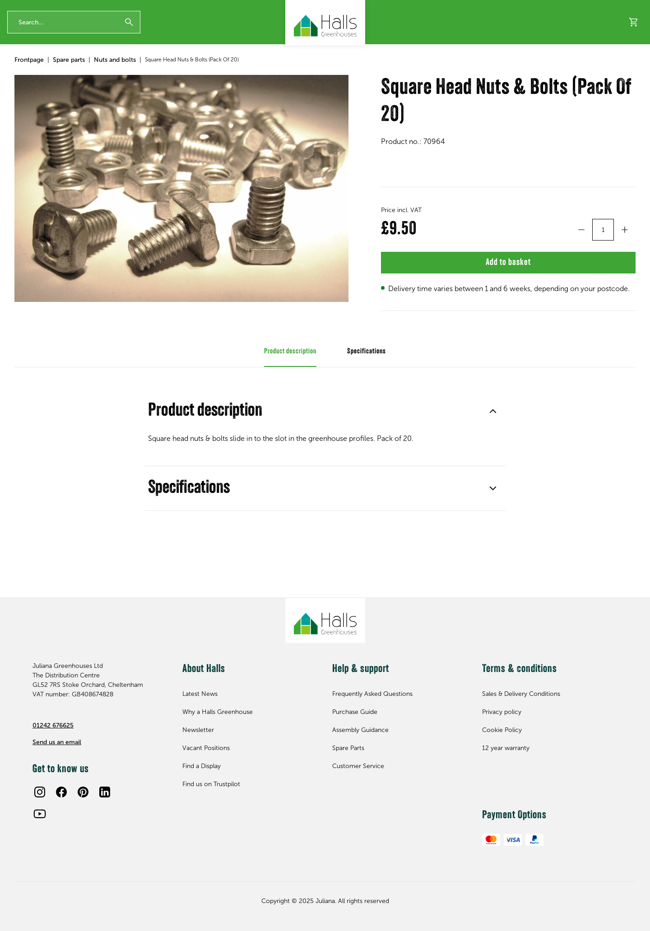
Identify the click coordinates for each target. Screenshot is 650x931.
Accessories (100, 70)
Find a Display (569, 69)
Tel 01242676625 (426, 7)
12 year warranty (27, 8)
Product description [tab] (290, 402)
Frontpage (29, 103)
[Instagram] (39, 792)
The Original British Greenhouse (101, 8)
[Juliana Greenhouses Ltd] (325, 22)
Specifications (325, 539)
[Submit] (129, 37)
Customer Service (358, 766)
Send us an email (56, 742)
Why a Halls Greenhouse (217, 712)
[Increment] (625, 273)
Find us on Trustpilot (211, 784)
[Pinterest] (83, 792)
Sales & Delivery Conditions (521, 694)
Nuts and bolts (115, 103)
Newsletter (476, 7)
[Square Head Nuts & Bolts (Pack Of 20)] (181, 231)
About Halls (448, 69)
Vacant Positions (206, 748)
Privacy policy (501, 712)
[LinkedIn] (105, 792)
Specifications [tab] (366, 402)
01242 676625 (53, 725)
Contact (514, 7)
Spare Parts (348, 748)
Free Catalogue (557, 7)
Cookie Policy (502, 730)
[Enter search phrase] (74, 37)
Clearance (220, 69)
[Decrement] (581, 273)
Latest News (200, 694)
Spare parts (164, 70)
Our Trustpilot (171, 8)
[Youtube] (39, 813)
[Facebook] (61, 792)
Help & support (506, 69)
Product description (325, 462)
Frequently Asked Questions (372, 694)
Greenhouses (34, 70)
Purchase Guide (354, 712)
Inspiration (625, 69)
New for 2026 (273, 69)
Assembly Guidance (360, 730)
